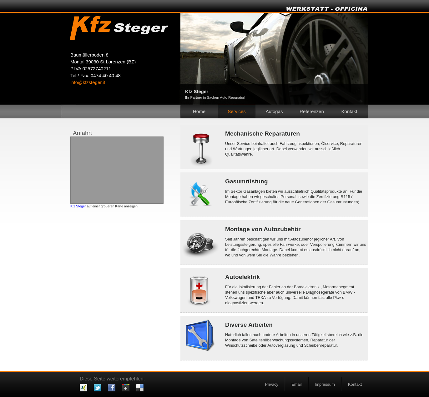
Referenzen (312, 111)
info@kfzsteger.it (87, 82)
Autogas (274, 111)
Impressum (325, 384)
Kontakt (355, 384)
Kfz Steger (78, 206)
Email (296, 384)
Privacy (271, 384)
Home (199, 111)
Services (237, 111)
